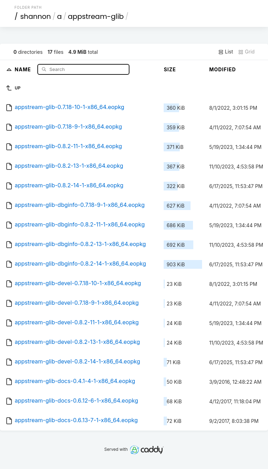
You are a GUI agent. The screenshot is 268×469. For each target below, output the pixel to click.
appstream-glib (96, 16)
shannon (35, 16)
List (225, 52)
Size (170, 69)
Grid (246, 52)
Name (23, 69)
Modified (222, 69)
